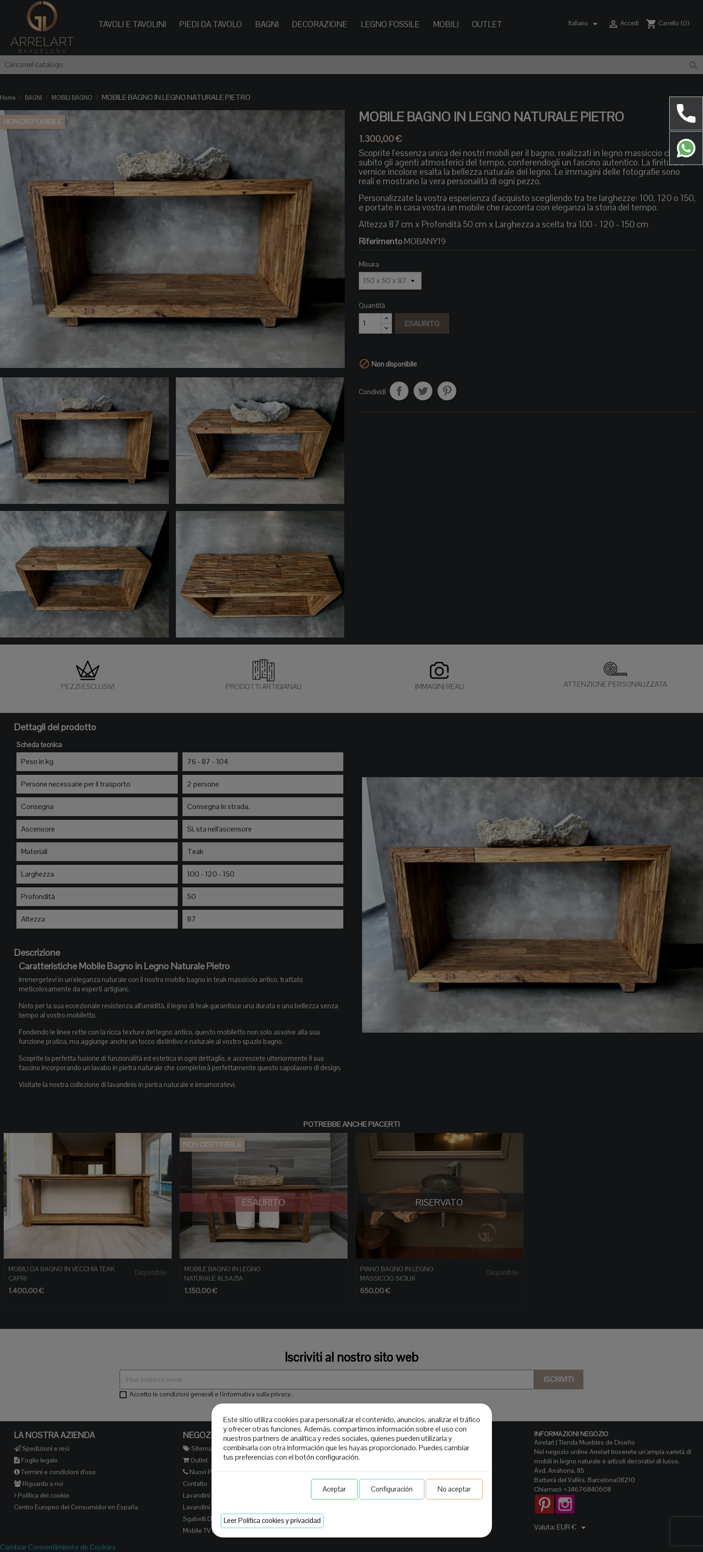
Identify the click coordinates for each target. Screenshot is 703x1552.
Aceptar (334, 1489)
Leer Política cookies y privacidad (272, 1520)
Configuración (392, 1489)
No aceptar (454, 1489)
